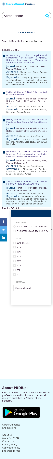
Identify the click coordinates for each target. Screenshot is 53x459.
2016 (19, 247)
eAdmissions (9, 427)
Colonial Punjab (24, 174)
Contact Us (8, 441)
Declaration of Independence (32, 201)
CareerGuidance (11, 424)
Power (27, 112)
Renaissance (27, 196)
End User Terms (11, 450)
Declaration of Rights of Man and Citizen (24, 203)
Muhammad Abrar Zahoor (33, 72)
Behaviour (11, 112)
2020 (19, 265)
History (26, 139)
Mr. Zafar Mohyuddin (16, 74)
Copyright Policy (11, 447)
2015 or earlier (23, 243)
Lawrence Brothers (16, 171)
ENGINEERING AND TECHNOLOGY (32, 231)
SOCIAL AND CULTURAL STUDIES (32, 226)
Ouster (20, 112)
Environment (40, 77)
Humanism (11, 199)
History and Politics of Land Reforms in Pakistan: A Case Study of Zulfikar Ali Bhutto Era (26, 122)
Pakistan (19, 141)
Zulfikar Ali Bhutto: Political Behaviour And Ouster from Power (26, 93)
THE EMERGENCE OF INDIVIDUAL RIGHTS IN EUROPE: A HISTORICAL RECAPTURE (26, 182)
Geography (27, 77)
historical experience (26, 82)
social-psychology (14, 80)
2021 (19, 270)
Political (42, 109)
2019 (19, 261)
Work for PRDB (10, 438)
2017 (19, 252)
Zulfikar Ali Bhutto (29, 109)
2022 (19, 275)
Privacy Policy (9, 444)
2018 (19, 256)
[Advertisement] (26, 331)
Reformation (40, 196)
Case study (30, 141)
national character (36, 80)
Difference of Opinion (34, 169)
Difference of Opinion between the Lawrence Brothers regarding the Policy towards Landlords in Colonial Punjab (26, 154)
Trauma (10, 82)
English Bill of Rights (28, 199)
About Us (7, 434)
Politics (36, 139)
